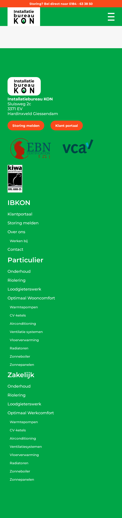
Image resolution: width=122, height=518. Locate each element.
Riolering (16, 280)
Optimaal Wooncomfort (31, 298)
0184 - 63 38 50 (81, 4)
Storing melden (25, 126)
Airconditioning (23, 323)
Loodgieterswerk (24, 289)
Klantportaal (20, 214)
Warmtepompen (24, 307)
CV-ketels (18, 315)
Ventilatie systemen (26, 332)
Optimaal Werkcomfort (31, 412)
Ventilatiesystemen (26, 446)
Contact (15, 249)
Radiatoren (19, 348)
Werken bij (19, 241)
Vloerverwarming (24, 340)
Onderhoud (19, 271)
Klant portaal (66, 126)
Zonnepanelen (22, 365)
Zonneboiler (20, 356)
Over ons (16, 231)
